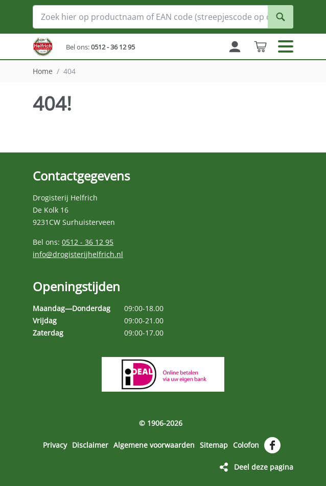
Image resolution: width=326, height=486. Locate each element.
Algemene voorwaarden (154, 445)
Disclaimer (90, 445)
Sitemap (214, 445)
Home (43, 71)
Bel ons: (100, 47)
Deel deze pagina (263, 467)
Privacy (55, 445)
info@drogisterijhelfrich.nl (78, 254)
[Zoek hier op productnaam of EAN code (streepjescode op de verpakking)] (163, 17)
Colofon (246, 445)
